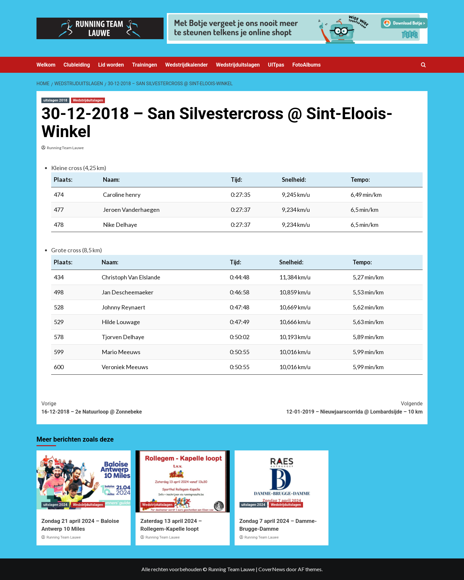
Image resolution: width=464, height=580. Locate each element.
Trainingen (144, 65)
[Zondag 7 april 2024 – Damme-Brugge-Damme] (282, 481)
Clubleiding (77, 65)
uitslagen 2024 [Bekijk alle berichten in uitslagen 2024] (55, 505)
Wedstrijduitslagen (238, 65)
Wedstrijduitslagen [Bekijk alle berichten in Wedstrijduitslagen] (88, 100)
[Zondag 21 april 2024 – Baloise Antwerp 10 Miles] (83, 481)
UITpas (276, 65)
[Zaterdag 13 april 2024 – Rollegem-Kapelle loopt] (183, 481)
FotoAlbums (306, 65)
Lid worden (111, 65)
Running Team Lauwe (65, 147)
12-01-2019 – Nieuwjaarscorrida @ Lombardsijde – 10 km (327, 407)
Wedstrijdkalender (186, 65)
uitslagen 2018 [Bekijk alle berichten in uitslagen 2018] (55, 100)
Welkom (45, 65)
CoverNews (271, 569)
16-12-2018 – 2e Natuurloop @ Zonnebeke (136, 407)
